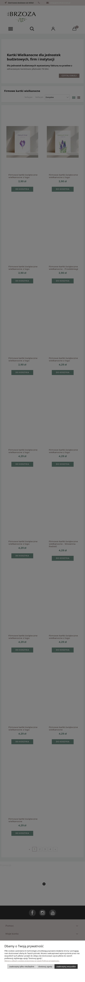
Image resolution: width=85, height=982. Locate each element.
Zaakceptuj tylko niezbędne (21, 966)
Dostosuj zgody (45, 966)
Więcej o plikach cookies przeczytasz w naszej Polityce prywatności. (31, 961)
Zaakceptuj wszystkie (66, 966)
